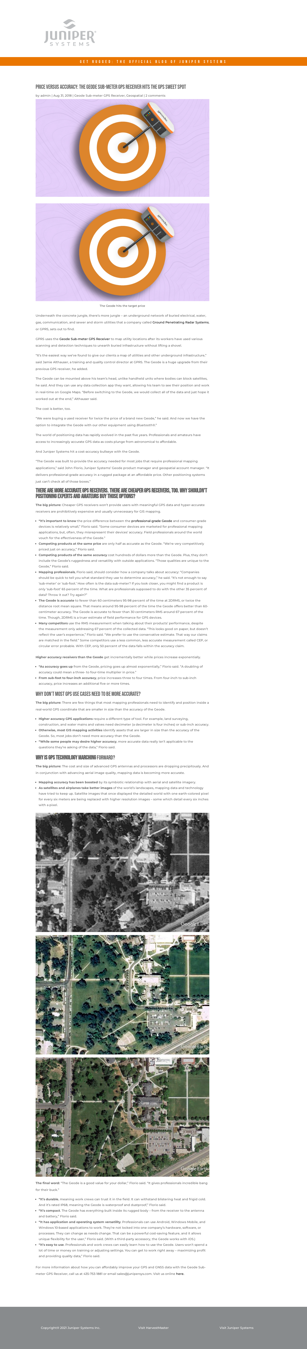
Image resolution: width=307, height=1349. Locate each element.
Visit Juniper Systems (236, 1328)
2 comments (155, 96)
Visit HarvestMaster (153, 1328)
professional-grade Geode (151, 521)
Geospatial (134, 96)
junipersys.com (197, 35)
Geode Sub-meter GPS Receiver (99, 96)
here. (180, 1274)
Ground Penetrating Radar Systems (181, 322)
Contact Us (239, 35)
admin (45, 96)
